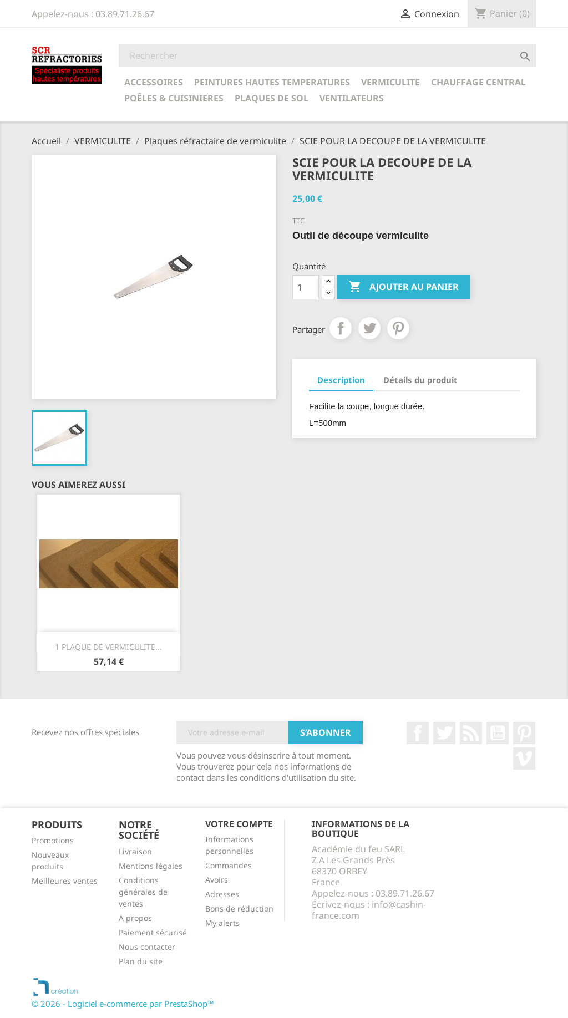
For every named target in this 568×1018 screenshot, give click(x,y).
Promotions (53, 840)
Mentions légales (150, 866)
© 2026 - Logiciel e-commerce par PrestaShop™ (123, 1003)
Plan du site (141, 961)
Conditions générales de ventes (143, 892)
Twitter (444, 733)
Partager (340, 328)
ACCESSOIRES (153, 82)
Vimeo (524, 758)
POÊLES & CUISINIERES (174, 98)
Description (341, 379)
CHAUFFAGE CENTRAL (478, 82)
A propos (135, 918)
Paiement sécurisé (153, 932)
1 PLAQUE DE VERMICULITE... (108, 647)
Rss (471, 733)
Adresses (222, 894)
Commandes (228, 865)
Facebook (418, 733)
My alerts (222, 923)
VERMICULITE (390, 82)
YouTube (497, 733)
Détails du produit (420, 379)
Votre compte (239, 824)
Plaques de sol (271, 98)
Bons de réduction (239, 908)
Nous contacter (147, 946)
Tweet (369, 328)
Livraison (135, 851)
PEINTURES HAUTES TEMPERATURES (272, 82)
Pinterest (398, 328)
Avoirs (216, 879)
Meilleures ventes (65, 881)
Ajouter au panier (403, 287)
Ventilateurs (352, 98)
